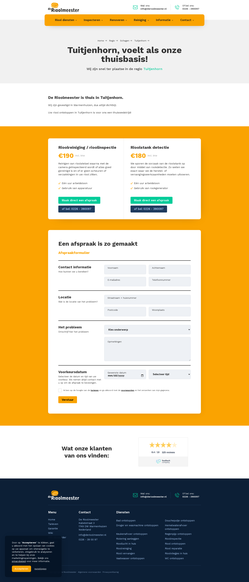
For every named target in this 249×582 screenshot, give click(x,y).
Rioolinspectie (173, 538)
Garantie (53, 528)
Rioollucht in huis (126, 543)
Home (100, 40)
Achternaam (158, 267)
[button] (66, 20)
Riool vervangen (125, 553)
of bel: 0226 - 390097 (76, 209)
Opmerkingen (115, 341)
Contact (52, 541)
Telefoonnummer (161, 280)
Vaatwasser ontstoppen (130, 558)
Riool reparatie (173, 548)
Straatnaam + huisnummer (122, 298)
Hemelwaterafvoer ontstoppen (176, 527)
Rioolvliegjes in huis (176, 553)
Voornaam (113, 267)
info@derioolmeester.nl (92, 534)
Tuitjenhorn (140, 40)
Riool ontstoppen (175, 543)
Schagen (124, 40)
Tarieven (53, 524)
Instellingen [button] (40, 568)
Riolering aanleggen (127, 538)
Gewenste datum (117, 372)
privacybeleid (19, 561)
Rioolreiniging (124, 548)
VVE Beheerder (57, 537)
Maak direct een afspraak (79, 200)
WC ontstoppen (174, 558)
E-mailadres (114, 280)
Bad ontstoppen (125, 520)
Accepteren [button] (21, 568)
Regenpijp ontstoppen (178, 533)
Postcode (113, 310)
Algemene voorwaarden (89, 572)
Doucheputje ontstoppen (180, 520)
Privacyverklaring (111, 572)
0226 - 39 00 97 (88, 539)
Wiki (50, 532)
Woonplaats (158, 310)
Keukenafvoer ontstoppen (131, 533)
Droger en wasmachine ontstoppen (137, 525)
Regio (112, 40)
